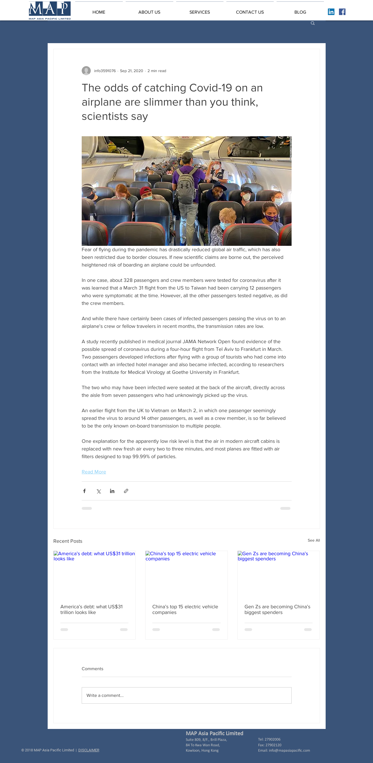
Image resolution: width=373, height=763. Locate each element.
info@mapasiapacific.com (289, 751)
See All (314, 540)
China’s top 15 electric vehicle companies (185, 609)
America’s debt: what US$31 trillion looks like (91, 609)
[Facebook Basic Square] (342, 12)
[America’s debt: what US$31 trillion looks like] (95, 574)
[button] (149, 9)
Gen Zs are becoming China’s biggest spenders (277, 609)
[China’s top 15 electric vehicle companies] (186, 574)
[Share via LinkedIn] (112, 491)
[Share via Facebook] (84, 491)
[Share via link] (126, 491)
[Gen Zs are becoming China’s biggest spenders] (279, 574)
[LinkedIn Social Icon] (331, 12)
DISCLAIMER (88, 750)
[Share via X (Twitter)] (98, 491)
